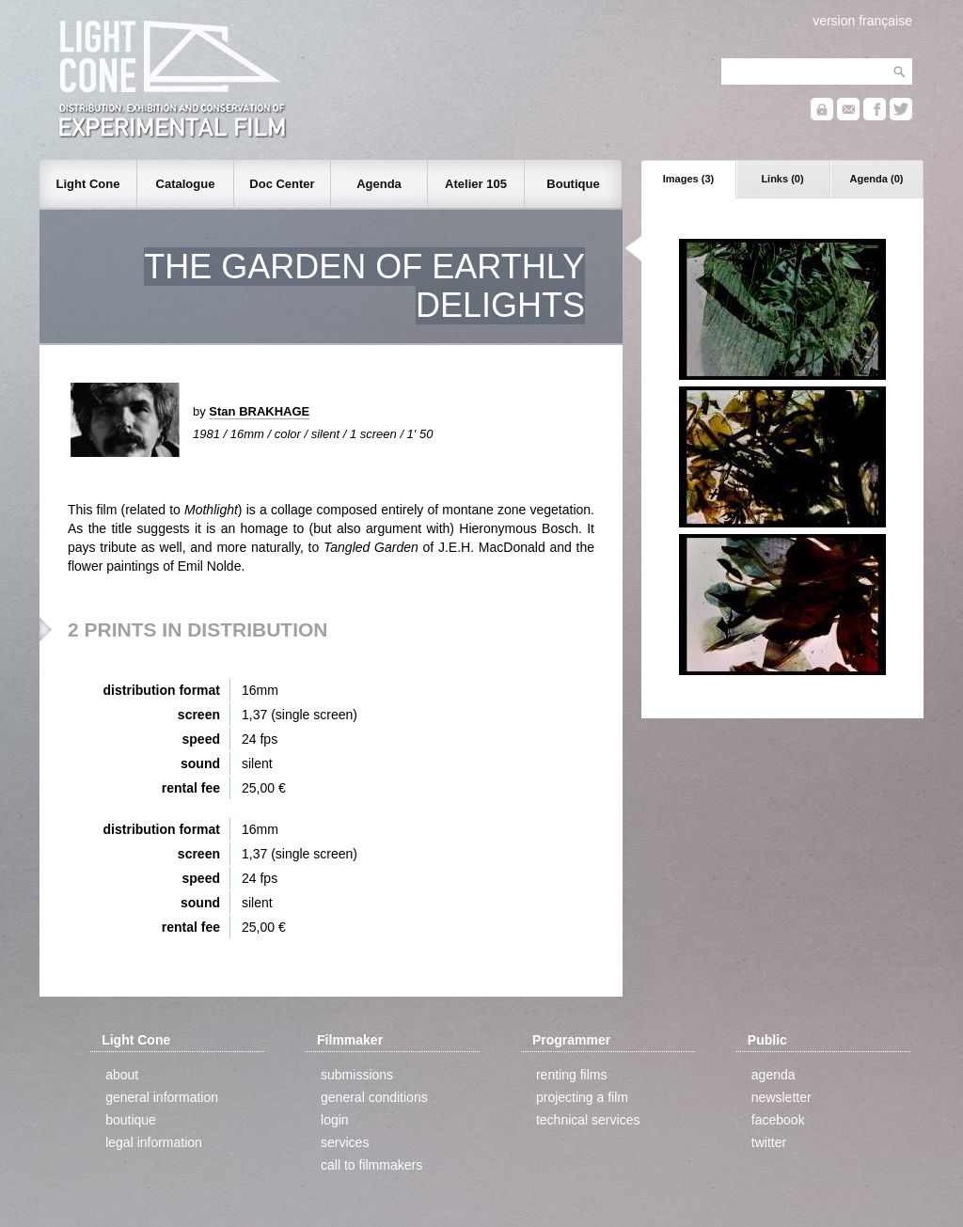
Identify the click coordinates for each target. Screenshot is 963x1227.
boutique (130, 1119)
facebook (778, 1119)
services (345, 1142)
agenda (773, 1074)
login (335, 1119)
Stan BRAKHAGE (259, 411)
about (121, 1074)
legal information (153, 1142)
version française (862, 20)
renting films (571, 1074)
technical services (588, 1119)
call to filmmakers (371, 1164)
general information (161, 1097)
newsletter (781, 1097)
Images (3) (688, 178)
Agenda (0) (877, 178)
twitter (768, 1142)
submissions (357, 1074)
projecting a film (582, 1097)
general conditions (374, 1097)
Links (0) (782, 178)
